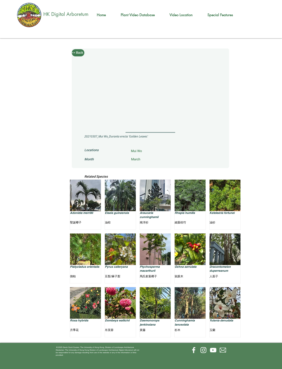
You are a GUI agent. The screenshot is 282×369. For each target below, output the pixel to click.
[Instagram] (203, 350)
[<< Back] (78, 52)
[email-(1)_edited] (223, 350)
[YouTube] (213, 350)
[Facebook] (194, 350)
